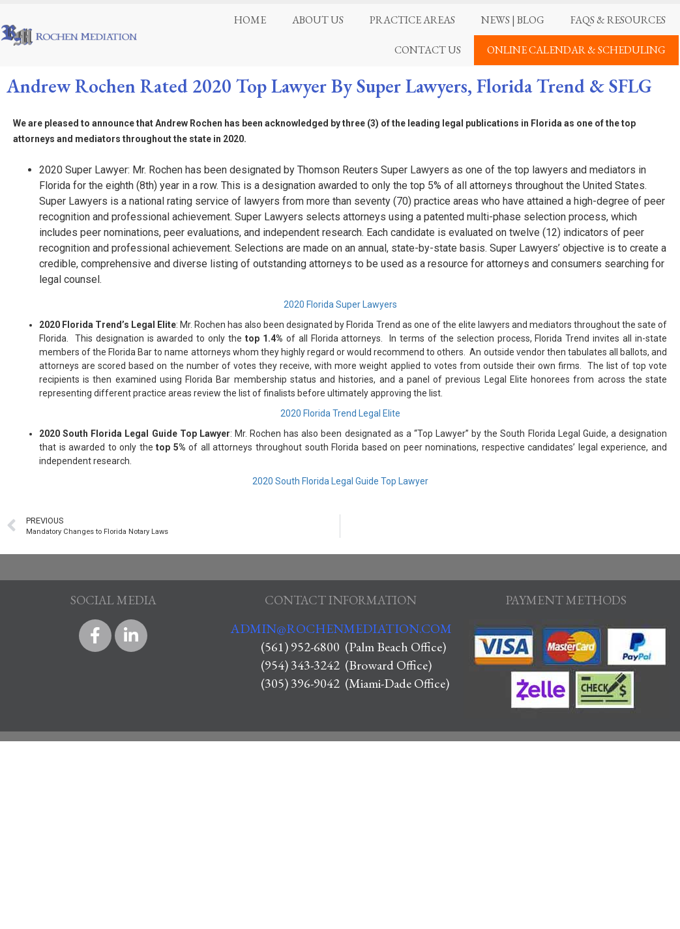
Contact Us (427, 50)
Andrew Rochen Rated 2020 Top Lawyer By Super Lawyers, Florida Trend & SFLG (329, 86)
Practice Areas (412, 20)
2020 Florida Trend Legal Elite (340, 413)
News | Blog (512, 20)
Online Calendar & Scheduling (576, 50)
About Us (318, 20)
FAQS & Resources (618, 20)
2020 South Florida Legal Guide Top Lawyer (340, 481)
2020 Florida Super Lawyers (340, 304)
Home (250, 20)
